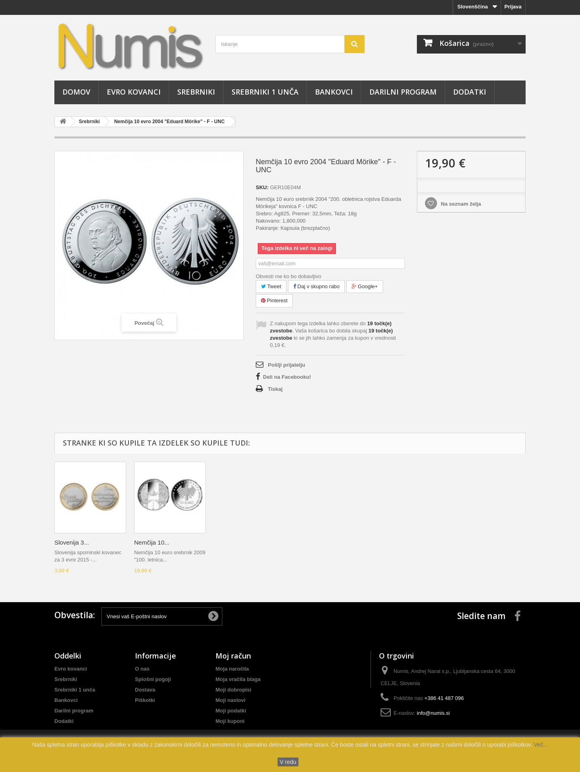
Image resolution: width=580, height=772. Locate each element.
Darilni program (403, 92)
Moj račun (233, 656)
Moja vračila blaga (238, 679)
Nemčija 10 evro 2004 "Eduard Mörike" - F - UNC (169, 121)
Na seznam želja (460, 204)
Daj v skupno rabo (316, 286)
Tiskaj (275, 389)
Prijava (513, 7)
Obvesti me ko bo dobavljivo (288, 276)
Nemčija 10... (152, 542)
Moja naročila (232, 669)
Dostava (145, 690)
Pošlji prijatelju (286, 365)
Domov (76, 92)
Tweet (271, 286)
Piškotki (145, 700)
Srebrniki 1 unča (265, 92)
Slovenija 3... (71, 542)
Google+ (365, 286)
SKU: (262, 187)
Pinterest (274, 300)
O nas (142, 669)
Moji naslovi (230, 700)
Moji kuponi (229, 721)
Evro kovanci (134, 92)
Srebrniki (196, 92)
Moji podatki (230, 711)
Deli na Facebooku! (287, 377)
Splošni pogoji (153, 679)
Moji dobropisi (233, 690)
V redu (288, 762)
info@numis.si (433, 713)
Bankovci (334, 92)
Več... (540, 744)
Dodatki (469, 92)
